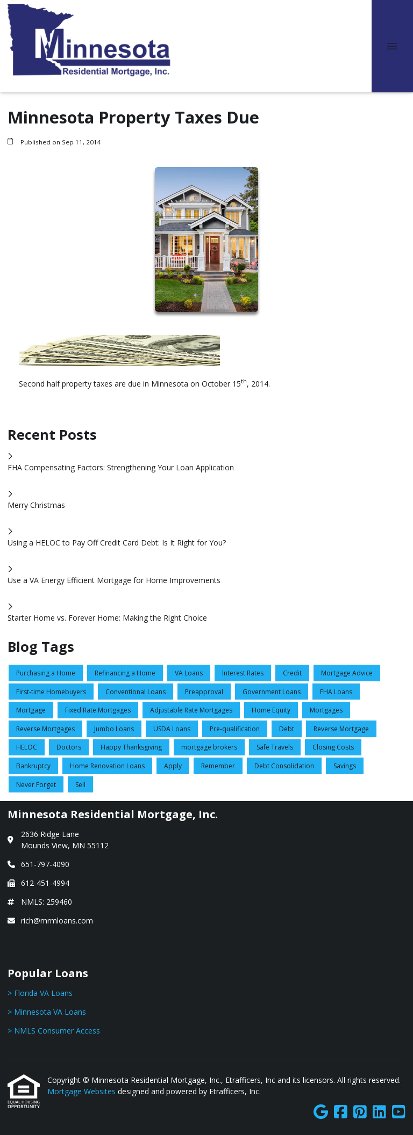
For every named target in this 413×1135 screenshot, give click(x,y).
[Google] (321, 1112)
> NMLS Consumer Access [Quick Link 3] (54, 1030)
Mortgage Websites (82, 1091)
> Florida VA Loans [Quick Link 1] (40, 993)
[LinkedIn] (379, 1112)
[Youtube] (398, 1112)
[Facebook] (340, 1112)
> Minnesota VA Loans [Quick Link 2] (47, 1012)
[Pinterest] (360, 1112)
